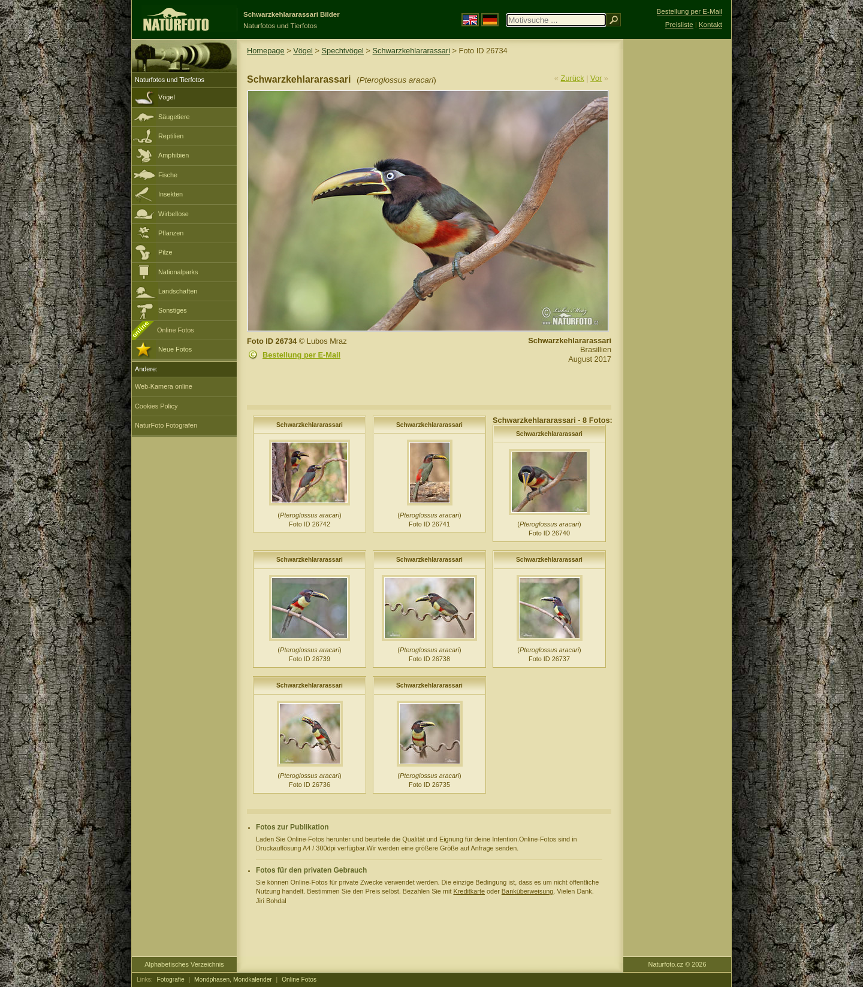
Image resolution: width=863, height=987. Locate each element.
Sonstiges (172, 310)
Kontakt (710, 24)
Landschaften (177, 291)
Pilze (165, 252)
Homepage (266, 50)
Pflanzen (170, 233)
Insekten (170, 194)
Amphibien (173, 155)
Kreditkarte (469, 891)
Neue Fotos (175, 349)
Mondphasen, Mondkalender (233, 979)
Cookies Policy (156, 406)
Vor (596, 78)
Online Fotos (175, 330)
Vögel (166, 97)
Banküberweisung (527, 891)
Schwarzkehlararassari (411, 50)
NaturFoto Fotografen (166, 425)
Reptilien (170, 136)
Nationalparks (178, 271)
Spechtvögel (343, 50)
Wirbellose (173, 213)
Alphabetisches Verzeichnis (184, 964)
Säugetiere (174, 116)
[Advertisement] (677, 230)
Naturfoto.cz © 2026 (677, 964)
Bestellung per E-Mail (301, 354)
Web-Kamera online (163, 386)
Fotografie (171, 979)
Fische (167, 174)
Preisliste (679, 24)
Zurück (572, 78)
